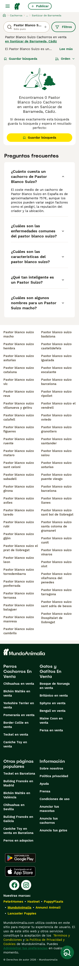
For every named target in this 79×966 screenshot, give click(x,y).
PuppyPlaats (53, 901)
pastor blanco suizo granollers (56, 429)
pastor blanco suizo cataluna (18, 370)
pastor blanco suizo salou (56, 453)
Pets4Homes (13, 901)
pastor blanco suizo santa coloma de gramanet (56, 526)
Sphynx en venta (53, 703)
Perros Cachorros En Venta (17, 671)
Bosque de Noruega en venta (55, 686)
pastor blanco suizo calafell (18, 417)
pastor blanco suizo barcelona (56, 382)
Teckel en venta (15, 734)
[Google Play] (20, 858)
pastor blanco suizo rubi (18, 524)
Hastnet (33, 901)
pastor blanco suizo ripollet (56, 394)
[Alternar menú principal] (7, 6)
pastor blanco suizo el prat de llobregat (20, 548)
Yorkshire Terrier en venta (18, 705)
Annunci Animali (48, 907)
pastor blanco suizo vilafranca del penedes (56, 578)
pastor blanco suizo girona (18, 489)
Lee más (66, 49)
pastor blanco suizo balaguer (18, 607)
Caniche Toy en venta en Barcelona (18, 831)
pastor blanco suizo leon (18, 560)
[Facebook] (14, 885)
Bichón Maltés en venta (16, 693)
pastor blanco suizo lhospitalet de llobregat (56, 618)
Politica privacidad (54, 776)
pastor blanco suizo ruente (18, 441)
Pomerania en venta (19, 715)
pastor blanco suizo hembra (18, 346)
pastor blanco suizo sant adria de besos (56, 604)
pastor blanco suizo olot (56, 564)
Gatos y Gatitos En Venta (50, 671)
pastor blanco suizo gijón (18, 536)
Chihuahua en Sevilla (13, 807)
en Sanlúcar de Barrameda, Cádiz (31, 41)
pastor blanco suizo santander (56, 441)
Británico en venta (54, 695)
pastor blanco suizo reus (18, 394)
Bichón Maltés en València (16, 795)
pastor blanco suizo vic (18, 382)
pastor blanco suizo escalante (56, 370)
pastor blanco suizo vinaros (56, 552)
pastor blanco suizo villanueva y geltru (18, 405)
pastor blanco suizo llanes (56, 500)
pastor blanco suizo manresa (18, 619)
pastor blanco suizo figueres (18, 429)
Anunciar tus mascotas (49, 809)
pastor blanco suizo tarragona (56, 592)
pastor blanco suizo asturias (18, 358)
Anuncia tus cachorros (49, 821)
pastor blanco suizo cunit (56, 540)
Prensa (45, 791)
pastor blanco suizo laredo (18, 512)
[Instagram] (26, 885)
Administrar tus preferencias (25, 948)
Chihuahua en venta (18, 684)
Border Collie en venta (15, 725)
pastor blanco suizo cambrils (18, 631)
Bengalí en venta (53, 711)
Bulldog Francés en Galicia (18, 819)
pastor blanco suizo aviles (18, 500)
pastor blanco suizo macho (18, 334)
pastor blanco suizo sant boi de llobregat (57, 512)
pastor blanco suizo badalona (56, 334)
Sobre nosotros (51, 768)
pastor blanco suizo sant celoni (18, 465)
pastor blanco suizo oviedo (56, 417)
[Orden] (65, 58)
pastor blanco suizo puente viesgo (56, 477)
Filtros (63, 27)
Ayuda (44, 784)
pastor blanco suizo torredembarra (18, 572)
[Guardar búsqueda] (67, 952)
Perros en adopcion (18, 840)
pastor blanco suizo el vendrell (58, 405)
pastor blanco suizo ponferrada (18, 584)
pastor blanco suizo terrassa (18, 595)
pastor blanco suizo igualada (56, 358)
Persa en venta (51, 730)
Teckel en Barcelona (19, 773)
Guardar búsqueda (20, 59)
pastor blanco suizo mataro (18, 453)
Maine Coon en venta (51, 720)
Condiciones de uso (55, 799)
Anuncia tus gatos (53, 830)
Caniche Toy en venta (15, 744)
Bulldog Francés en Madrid (18, 783)
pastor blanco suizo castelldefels (56, 346)
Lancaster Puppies (22, 913)
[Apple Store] (20, 871)
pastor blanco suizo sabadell (18, 477)
